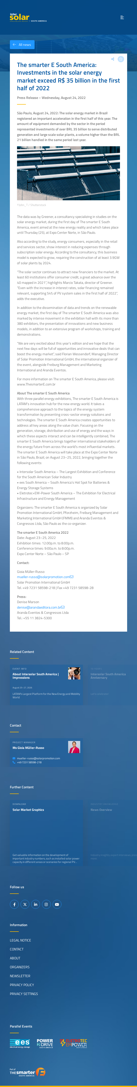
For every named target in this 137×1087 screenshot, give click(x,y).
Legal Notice (20, 940)
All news (20, 44)
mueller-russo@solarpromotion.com (36, 758)
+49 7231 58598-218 (27, 762)
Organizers (20, 967)
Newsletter (20, 976)
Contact (16, 949)
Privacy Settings (24, 994)
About (15, 958)
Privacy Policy (22, 985)
